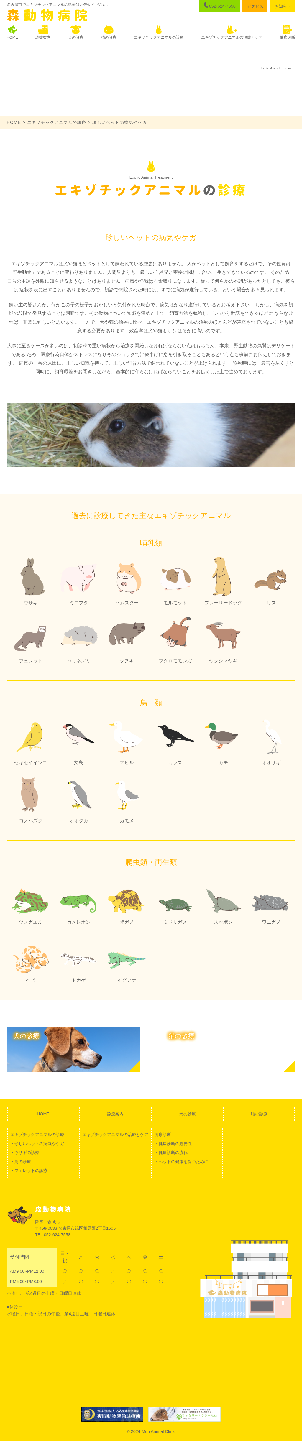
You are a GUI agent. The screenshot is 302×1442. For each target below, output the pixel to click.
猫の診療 (259, 1113)
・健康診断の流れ (171, 1152)
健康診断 (163, 1134)
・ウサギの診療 (24, 1152)
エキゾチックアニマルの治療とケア (115, 1134)
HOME (14, 122)
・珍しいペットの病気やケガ (37, 1143)
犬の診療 (187, 1113)
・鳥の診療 (20, 1162)
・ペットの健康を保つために (181, 1162)
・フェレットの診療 (28, 1171)
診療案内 (115, 1113)
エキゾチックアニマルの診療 (57, 122)
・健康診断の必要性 (173, 1143)
